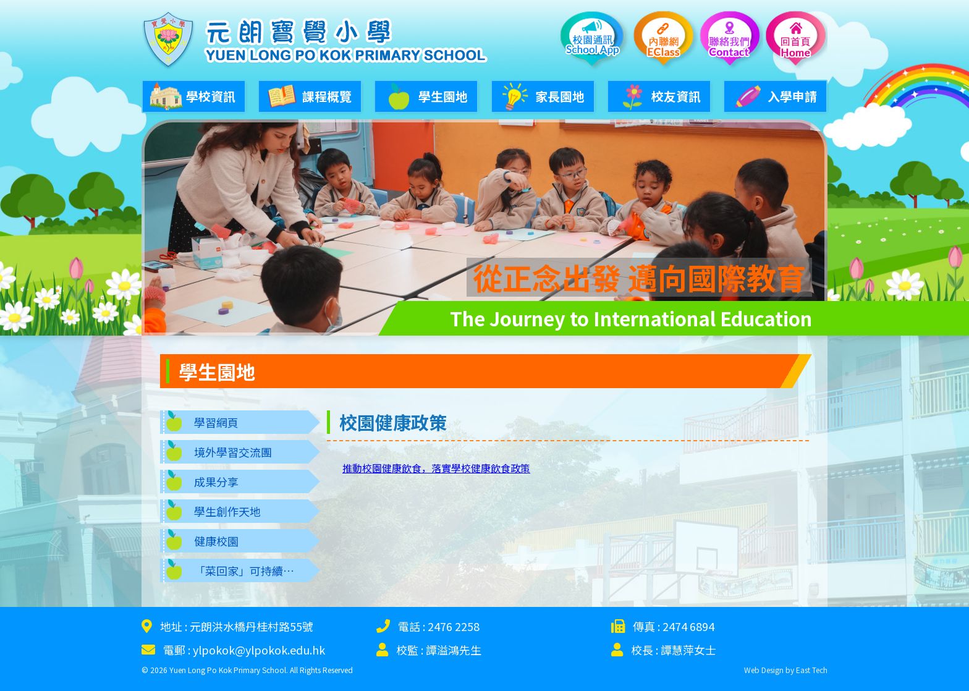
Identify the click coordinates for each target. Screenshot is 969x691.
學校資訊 (192, 94)
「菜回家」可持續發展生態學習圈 (251, 565)
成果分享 (216, 476)
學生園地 (424, 94)
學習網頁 (216, 417)
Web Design (764, 664)
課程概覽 (308, 94)
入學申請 (773, 94)
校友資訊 (657, 94)
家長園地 (541, 94)
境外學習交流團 (233, 447)
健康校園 (216, 536)
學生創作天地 (227, 506)
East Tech (811, 664)
